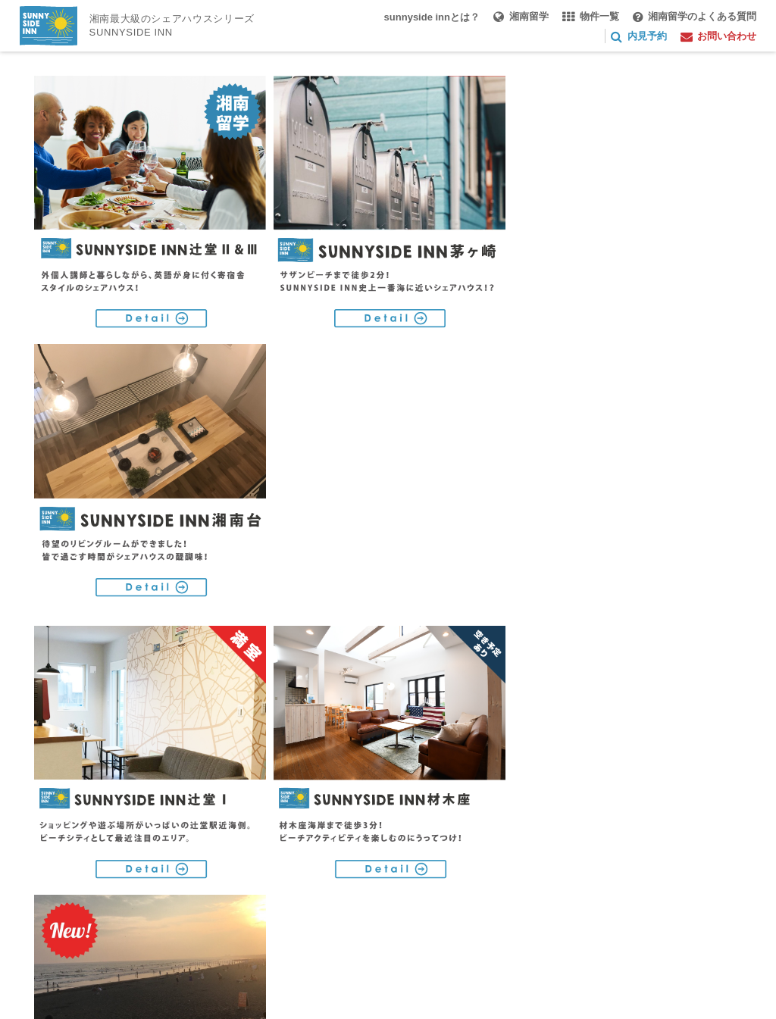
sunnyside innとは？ (139, 852)
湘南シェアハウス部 (84, 878)
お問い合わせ (292, 878)
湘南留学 (242, 852)
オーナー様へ (195, 878)
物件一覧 (317, 852)
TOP (47, 852)
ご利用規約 (381, 878)
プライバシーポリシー (89, 904)
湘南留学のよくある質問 (429, 852)
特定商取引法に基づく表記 (238, 904)
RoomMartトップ (646, 700)
